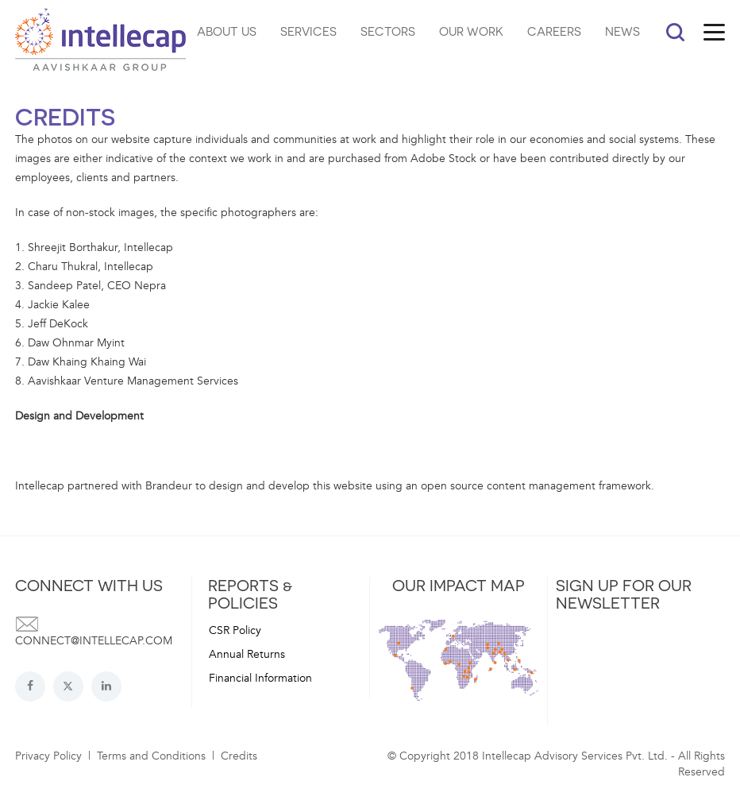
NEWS (622, 31)
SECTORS (387, 31)
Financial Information (260, 678)
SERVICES (308, 31)
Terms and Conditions (151, 756)
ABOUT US (226, 31)
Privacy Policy (48, 756)
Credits (239, 756)
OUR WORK (471, 31)
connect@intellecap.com (93, 640)
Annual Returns (247, 654)
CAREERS (554, 31)
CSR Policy (235, 630)
